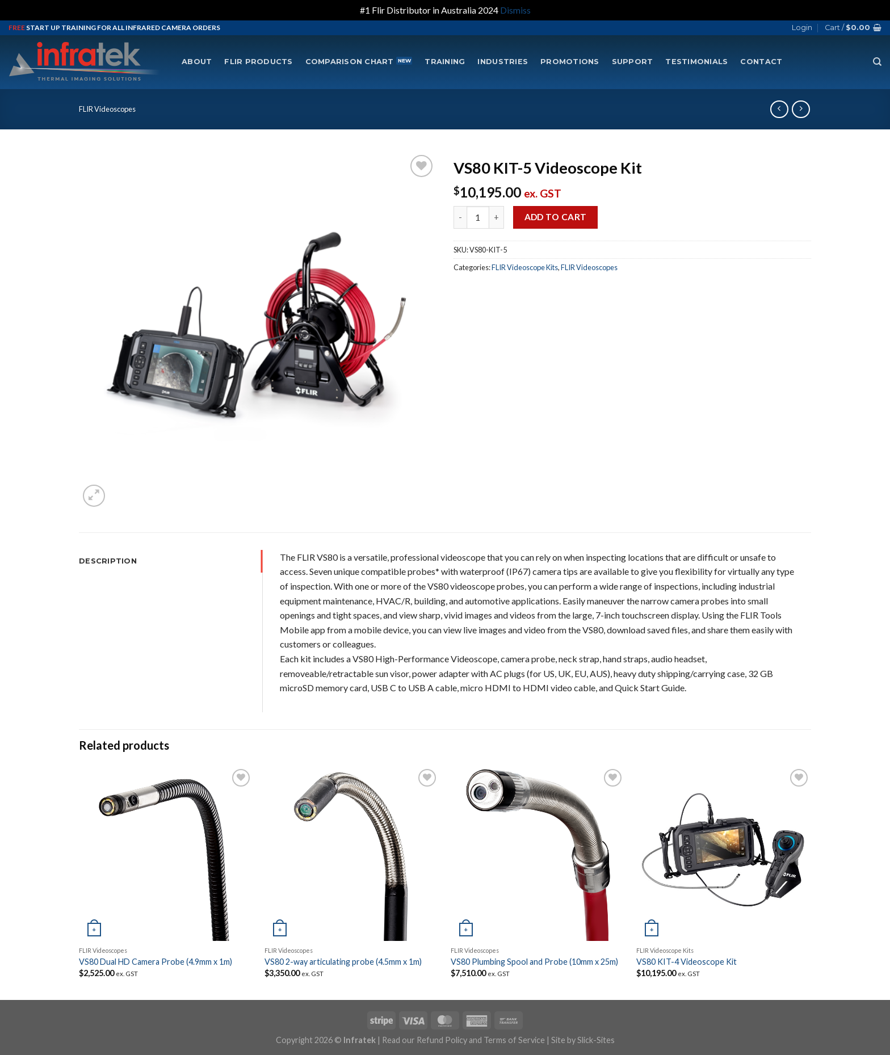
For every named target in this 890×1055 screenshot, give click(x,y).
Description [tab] (108, 561)
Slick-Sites (596, 1040)
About (197, 61)
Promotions (569, 61)
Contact (761, 61)
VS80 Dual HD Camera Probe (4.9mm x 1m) (155, 961)
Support (632, 61)
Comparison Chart (349, 61)
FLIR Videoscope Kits (525, 267)
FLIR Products (258, 61)
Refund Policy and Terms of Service (481, 1040)
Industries (502, 61)
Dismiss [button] (515, 10)
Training (445, 61)
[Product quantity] (478, 217)
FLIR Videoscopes (107, 109)
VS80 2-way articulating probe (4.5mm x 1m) (343, 961)
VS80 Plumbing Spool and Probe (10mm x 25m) (534, 961)
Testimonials (696, 61)
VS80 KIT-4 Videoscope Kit (686, 961)
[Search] (877, 62)
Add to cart (555, 217)
